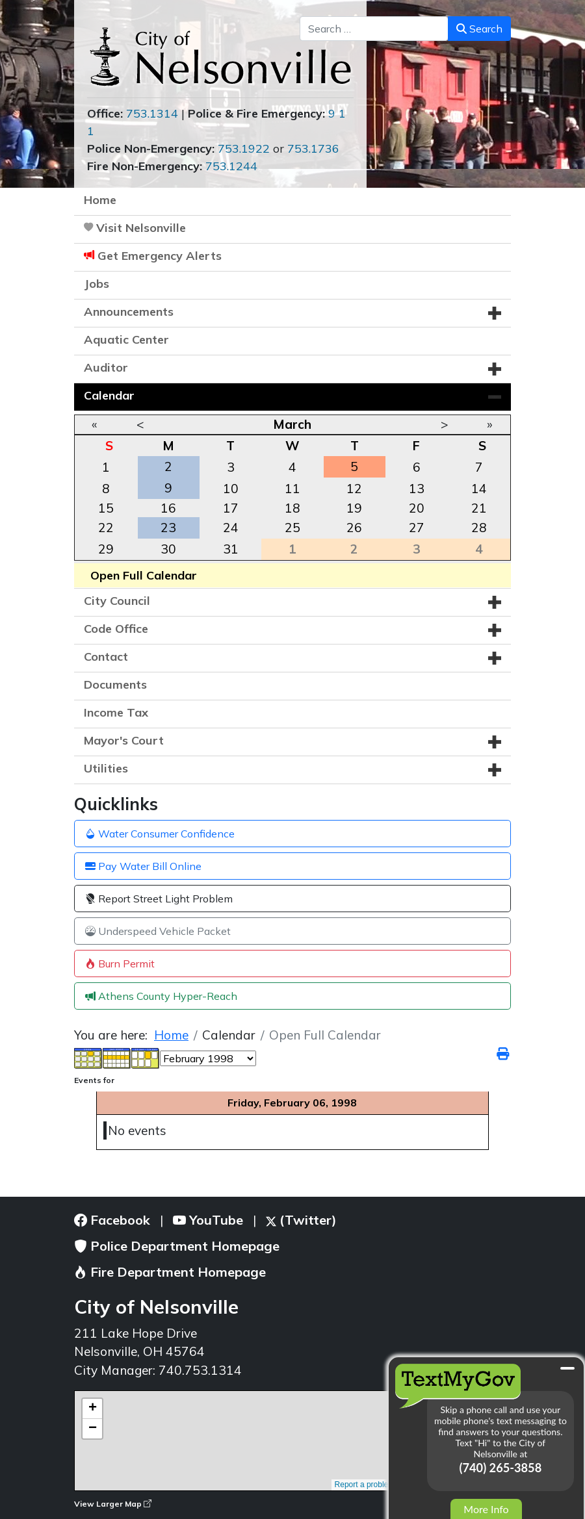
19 (354, 508)
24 (231, 527)
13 (416, 488)
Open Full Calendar (143, 575)
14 (479, 488)
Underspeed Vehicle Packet (158, 931)
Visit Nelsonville (141, 227)
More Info (485, 1509)
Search (479, 28)
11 (292, 488)
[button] (494, 313)
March (292, 424)
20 (416, 508)
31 (231, 549)
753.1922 (244, 148)
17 (231, 508)
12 (354, 488)
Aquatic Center (126, 339)
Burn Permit (120, 963)
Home (100, 199)
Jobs (96, 283)
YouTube (208, 1220)
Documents (115, 684)
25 (292, 527)
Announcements (129, 311)
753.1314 (152, 113)
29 (106, 549)
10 (231, 488)
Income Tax (116, 712)
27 (416, 527)
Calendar (109, 395)
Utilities (106, 768)
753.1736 (313, 148)
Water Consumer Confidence (160, 833)
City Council (117, 600)
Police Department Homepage (177, 1246)
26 (354, 527)
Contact (106, 656)
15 (106, 508)
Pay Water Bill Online (143, 866)
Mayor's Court (124, 740)
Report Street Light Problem (159, 898)
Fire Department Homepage (170, 1272)
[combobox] (374, 28)
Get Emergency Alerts (160, 255)
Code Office (116, 628)
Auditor (106, 367)
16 (168, 508)
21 (479, 508)
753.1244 (231, 166)
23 (168, 527)
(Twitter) (301, 1220)
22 (106, 527)
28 (479, 527)
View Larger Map (112, 1504)
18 (292, 508)
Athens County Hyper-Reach (161, 995)
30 (168, 549)
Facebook (112, 1220)
